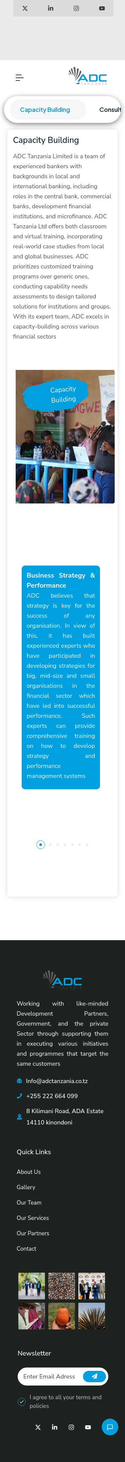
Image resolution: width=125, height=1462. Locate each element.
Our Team (29, 1203)
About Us (29, 1172)
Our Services (33, 1218)
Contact (26, 1249)
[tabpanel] (62, 513)
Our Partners (33, 1233)
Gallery (26, 1187)
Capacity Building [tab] (45, 109)
